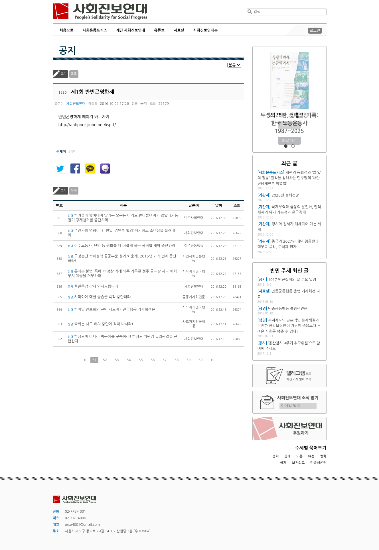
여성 (311, 456)
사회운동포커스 (94, 30)
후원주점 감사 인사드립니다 (93, 286)
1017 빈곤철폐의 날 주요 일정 (292, 279)
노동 (299, 456)
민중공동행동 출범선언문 (287, 308)
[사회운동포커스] (271, 172)
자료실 (179, 30)
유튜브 (159, 30)
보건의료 (298, 463)
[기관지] (264, 195)
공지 (67, 50)
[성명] (262, 308)
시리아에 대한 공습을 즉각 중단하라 (99, 297)
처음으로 (67, 30)
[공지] (262, 279)
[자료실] (264, 291)
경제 (287, 456)
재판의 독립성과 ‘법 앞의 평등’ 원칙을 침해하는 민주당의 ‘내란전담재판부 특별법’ (289, 178)
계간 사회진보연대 (130, 30)
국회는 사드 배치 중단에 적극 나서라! (100, 324)
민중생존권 (318, 463)
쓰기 (64, 73)
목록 (74, 73)
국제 (283, 463)
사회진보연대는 (205, 30)
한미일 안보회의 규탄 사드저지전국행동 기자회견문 (111, 309)
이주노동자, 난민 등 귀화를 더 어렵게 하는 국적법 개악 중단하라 (121, 246)
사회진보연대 (100, 11)
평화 (323, 456)
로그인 (315, 30)
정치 (275, 456)
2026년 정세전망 (289, 115)
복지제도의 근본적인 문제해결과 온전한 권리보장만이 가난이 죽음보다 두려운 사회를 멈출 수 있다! (289, 325)
